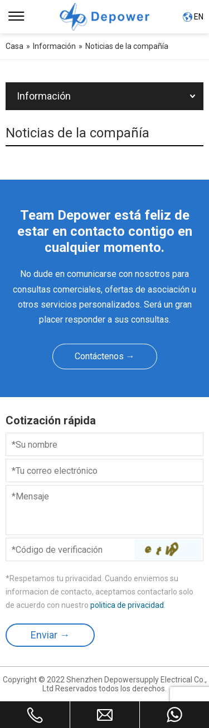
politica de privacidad (127, 605)
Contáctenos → (105, 356)
